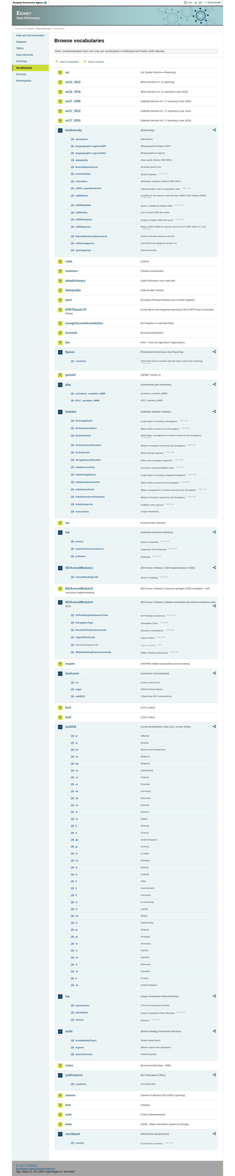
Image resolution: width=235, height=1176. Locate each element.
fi (76, 826)
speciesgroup (83, 250)
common (71, 271)
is (76, 874)
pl (76, 929)
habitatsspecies (84, 504)
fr (76, 832)
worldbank (72, 1133)
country (79, 1143)
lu (76, 902)
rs (76, 950)
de (76, 791)
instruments (82, 511)
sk (76, 971)
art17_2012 (73, 111)
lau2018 (70, 726)
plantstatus (81, 1012)
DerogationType (84, 622)
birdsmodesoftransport (88, 445)
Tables (20, 48)
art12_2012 (73, 82)
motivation (81, 181)
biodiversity (73, 130)
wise (68, 1124)
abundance (81, 139)
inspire (70, 663)
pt (76, 936)
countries (80, 361)
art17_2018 (73, 120)
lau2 (68, 717)
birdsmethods (83, 435)
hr (76, 853)
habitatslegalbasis (85, 474)
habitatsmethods (84, 489)
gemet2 (70, 374)
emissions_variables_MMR (90, 393)
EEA (31, 2)
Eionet (30, 28)
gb (76, 839)
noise (69, 1065)
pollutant (80, 556)
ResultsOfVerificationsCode (90, 630)
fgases (70, 352)
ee (76, 805)
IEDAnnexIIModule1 (79, 567)
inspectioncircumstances (89, 548)
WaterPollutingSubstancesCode (93, 652)
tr (76, 978)
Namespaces (23, 80)
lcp (67, 996)
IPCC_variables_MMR (87, 400)
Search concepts (96, 62)
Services (21, 74)
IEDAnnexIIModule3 (79, 588)
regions (79, 1047)
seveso (70, 1095)
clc (77, 682)
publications (74, 1075)
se (76, 957)
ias (67, 522)
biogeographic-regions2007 (90, 146)
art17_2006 (73, 101)
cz (76, 784)
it (76, 881)
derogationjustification (88, 460)
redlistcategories (84, 243)
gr (76, 846)
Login (189, 2)
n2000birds (81, 195)
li (76, 888)
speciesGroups (83, 1054)
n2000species (83, 226)
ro (76, 943)
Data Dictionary (43, 28)
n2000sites (81, 212)
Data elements (24, 54)
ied (67, 532)
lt (76, 895)
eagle (78, 689)
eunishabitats (83, 173)
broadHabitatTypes (86, 1040)
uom (68, 1114)
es (76, 819)
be (76, 756)
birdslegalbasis (84, 420)
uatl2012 (80, 696)
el (76, 812)
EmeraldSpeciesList (86, 167)
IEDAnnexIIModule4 (79, 602)
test (67, 1105)
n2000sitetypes (83, 219)
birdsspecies (82, 452)
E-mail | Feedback (26, 1165)
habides (70, 411)
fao (67, 342)
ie (76, 867)
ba (76, 749)
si (76, 964)
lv (76, 909)
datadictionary (75, 280)
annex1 (79, 541)
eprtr (68, 299)
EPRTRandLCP (75, 309)
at (76, 742)
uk (76, 985)
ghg (68, 384)
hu (76, 860)
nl (76, 922)
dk (76, 798)
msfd (68, 1031)
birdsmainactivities (86, 428)
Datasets (21, 41)
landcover (72, 673)
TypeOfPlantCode (85, 637)
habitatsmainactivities (87, 482)
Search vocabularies (69, 62)
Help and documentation (30, 35)
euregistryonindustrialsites (84, 323)
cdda (68, 261)
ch (76, 770)
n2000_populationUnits (88, 188)
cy (76, 777)
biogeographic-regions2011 (90, 153)
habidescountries (85, 467)
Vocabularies (24, 67)
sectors (79, 1019)
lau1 (68, 707)
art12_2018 (73, 91)
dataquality (81, 160)
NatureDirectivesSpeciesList (91, 236)
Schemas (21, 61)
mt (76, 915)
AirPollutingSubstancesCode (91, 615)
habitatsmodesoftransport (90, 496)
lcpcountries (82, 1005)
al (76, 736)
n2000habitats (83, 205)
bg (76, 763)
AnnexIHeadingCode (86, 577)
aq (67, 72)
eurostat (71, 332)
